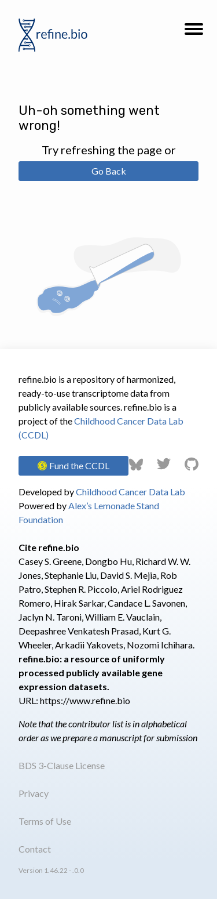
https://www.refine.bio (85, 700)
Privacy (34, 793)
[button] (194, 32)
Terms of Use (45, 820)
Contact (35, 848)
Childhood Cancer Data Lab (130, 491)
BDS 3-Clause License (62, 765)
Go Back (108, 170)
